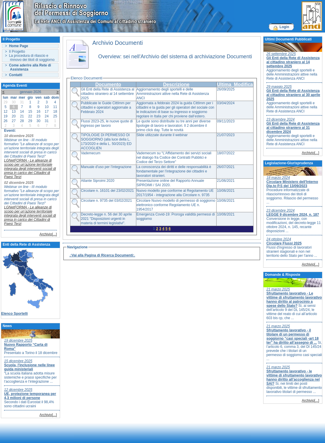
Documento (108, 84)
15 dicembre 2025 (18, 361)
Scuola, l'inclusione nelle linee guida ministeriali (29, 367)
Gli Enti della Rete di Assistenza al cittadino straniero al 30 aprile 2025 (293, 95)
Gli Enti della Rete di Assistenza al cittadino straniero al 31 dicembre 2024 (293, 128)
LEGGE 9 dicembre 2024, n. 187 (292, 215)
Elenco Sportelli (14, 314)
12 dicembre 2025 (18, 390)
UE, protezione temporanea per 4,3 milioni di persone (30, 396)
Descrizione (176, 84)
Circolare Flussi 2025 (284, 243)
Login (284, 27)
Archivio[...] (48, 234)
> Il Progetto (15, 51)
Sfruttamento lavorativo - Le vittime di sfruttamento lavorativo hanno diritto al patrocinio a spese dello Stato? (294, 299)
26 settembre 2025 (281, 54)
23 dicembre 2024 (280, 119)
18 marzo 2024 (278, 178)
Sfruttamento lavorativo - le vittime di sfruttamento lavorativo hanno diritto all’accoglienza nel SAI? (294, 377)
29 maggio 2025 (279, 87)
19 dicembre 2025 (18, 340)
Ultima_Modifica (235, 84)
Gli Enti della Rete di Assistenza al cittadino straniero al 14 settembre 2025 (293, 62)
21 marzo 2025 (278, 289)
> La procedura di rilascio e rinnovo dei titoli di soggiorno (30, 58)
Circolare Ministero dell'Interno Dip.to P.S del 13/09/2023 (292, 184)
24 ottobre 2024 (278, 239)
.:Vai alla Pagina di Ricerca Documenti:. (102, 255)
